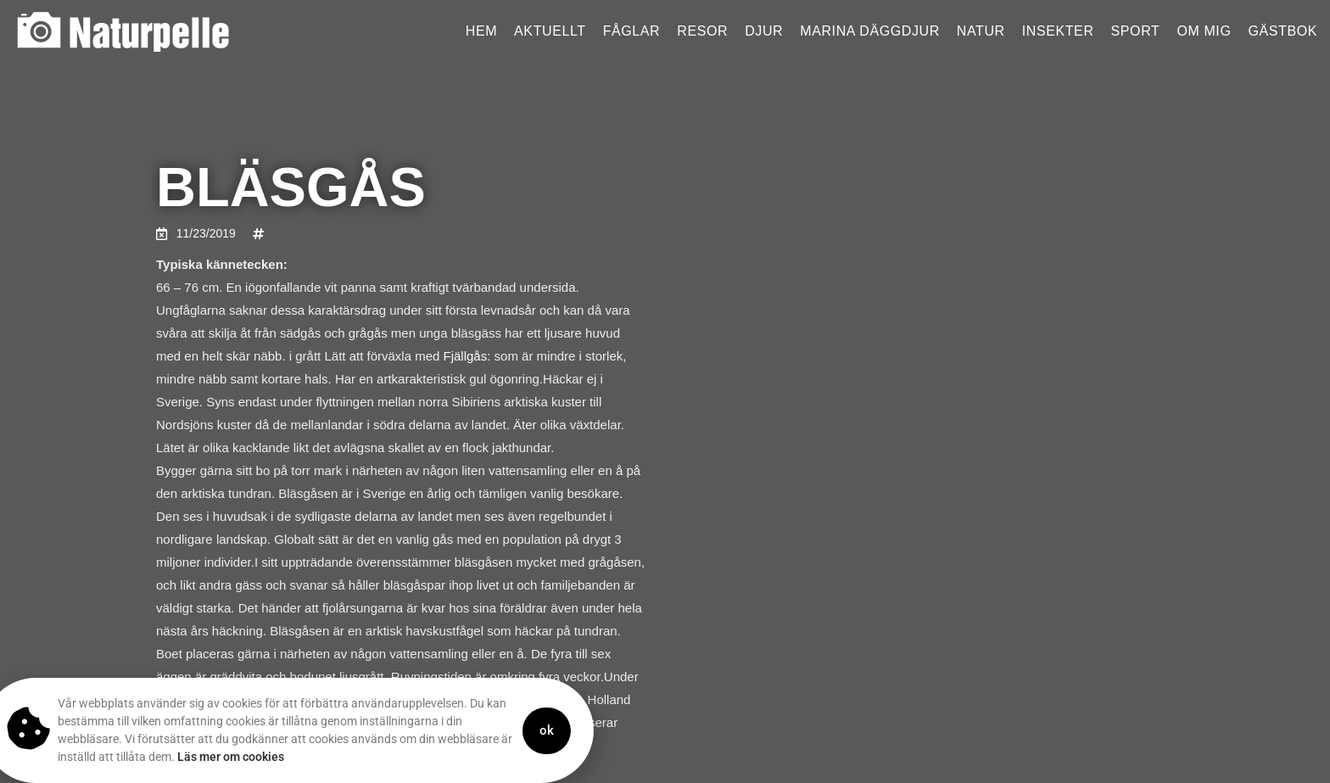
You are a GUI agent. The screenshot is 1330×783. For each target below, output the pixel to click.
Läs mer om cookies (199, 756)
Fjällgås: (467, 356)
